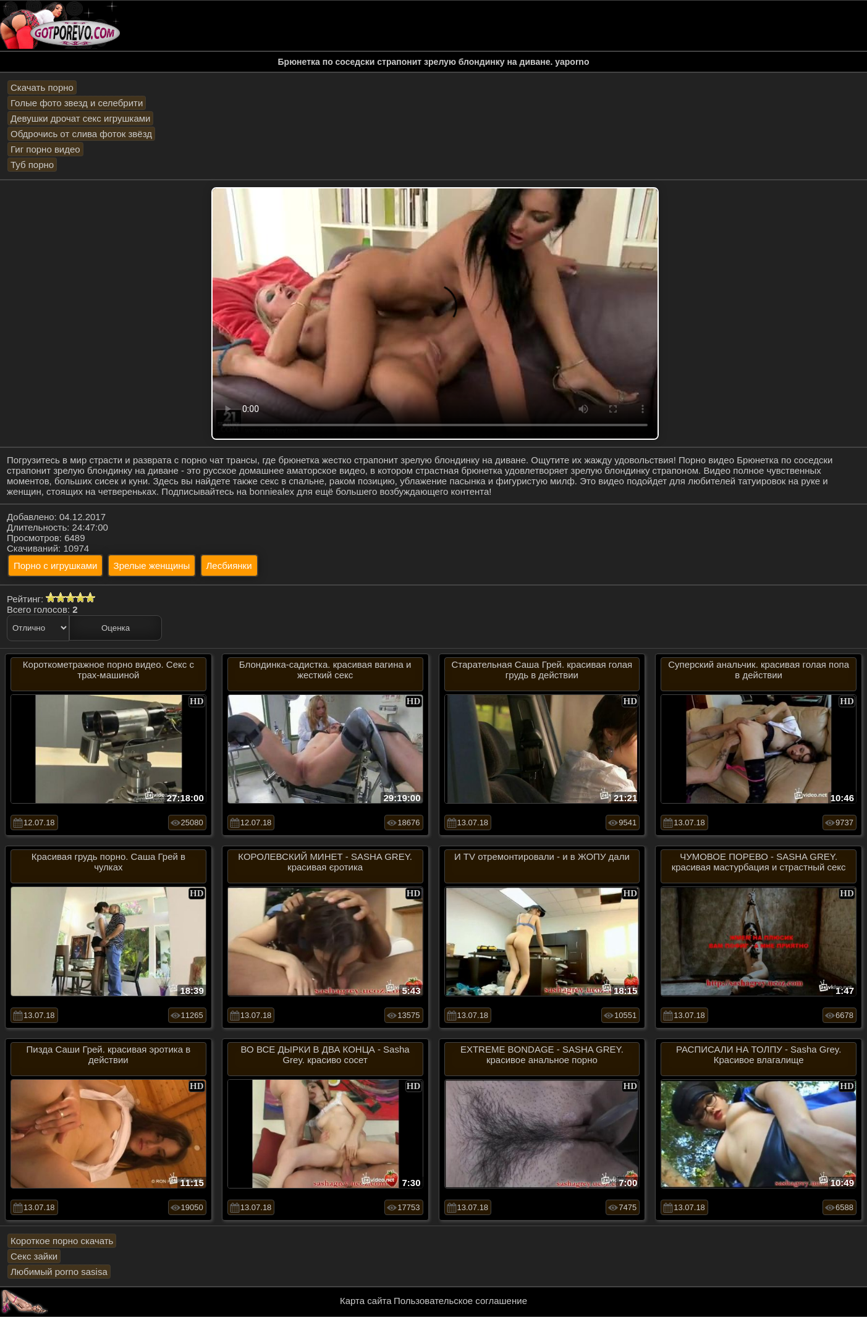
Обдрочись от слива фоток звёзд (81, 133)
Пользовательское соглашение (460, 1300)
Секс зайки (34, 1256)
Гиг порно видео (45, 149)
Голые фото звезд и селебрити (77, 103)
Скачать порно (42, 87)
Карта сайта (366, 1300)
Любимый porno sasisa (59, 1271)
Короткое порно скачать (62, 1240)
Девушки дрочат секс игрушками (80, 118)
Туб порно (32, 164)
